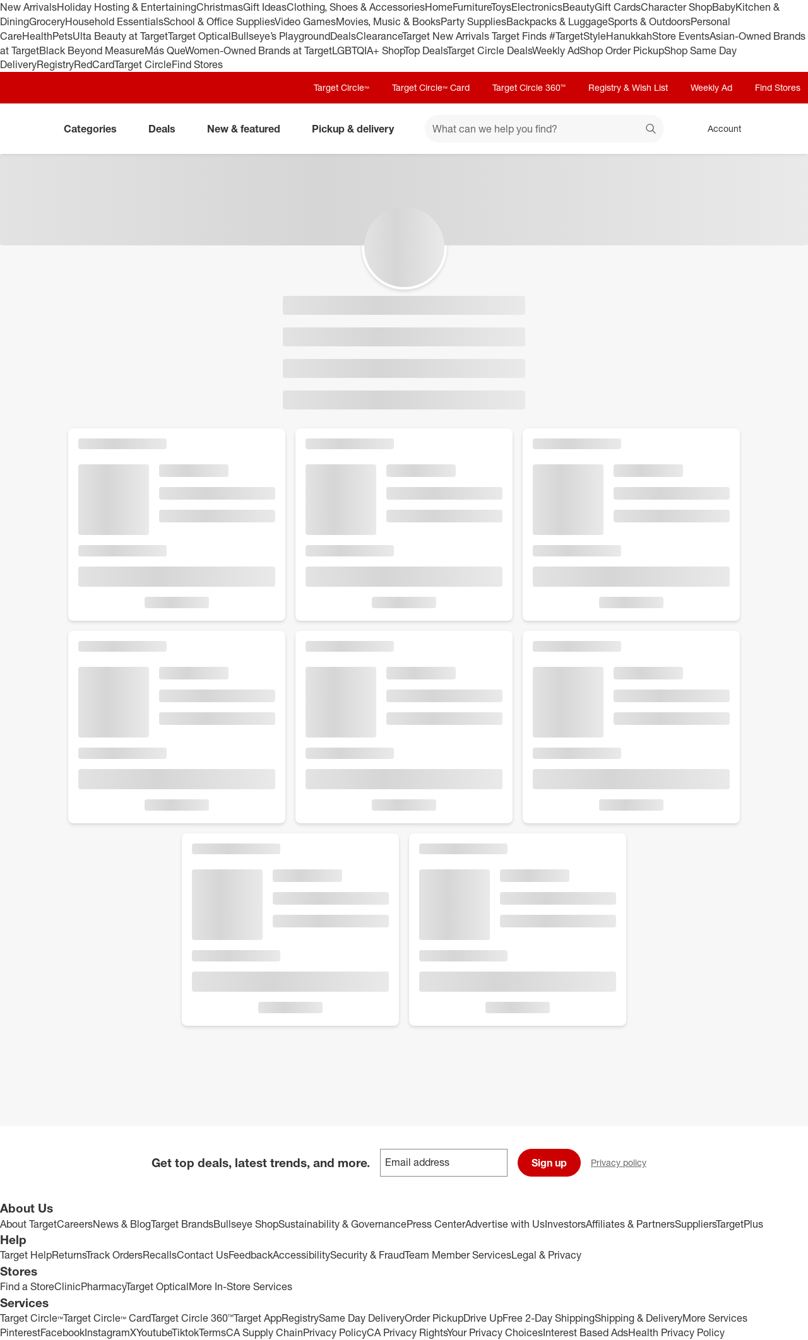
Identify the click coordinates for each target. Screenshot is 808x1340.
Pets (62, 36)
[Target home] (28, 129)
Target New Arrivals (447, 36)
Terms (212, 1332)
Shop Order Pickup (621, 50)
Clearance (379, 36)
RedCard (94, 64)
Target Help (26, 1255)
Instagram (107, 1332)
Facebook (62, 1332)
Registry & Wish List (628, 87)
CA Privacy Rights (407, 1332)
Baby (723, 7)
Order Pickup (434, 1318)
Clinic (67, 1286)
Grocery (47, 21)
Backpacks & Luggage (557, 21)
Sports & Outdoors (649, 21)
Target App (258, 1318)
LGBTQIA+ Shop (368, 50)
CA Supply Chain (264, 1332)
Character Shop (676, 7)
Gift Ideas (265, 7)
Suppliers (695, 1224)
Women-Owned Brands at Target (258, 50)
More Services (714, 1318)
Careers (75, 1224)
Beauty (578, 7)
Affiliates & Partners (630, 1224)
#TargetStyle (577, 36)
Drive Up (482, 1318)
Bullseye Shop (245, 1224)
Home (439, 7)
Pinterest (20, 1332)
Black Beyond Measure (92, 50)
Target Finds (520, 36)
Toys (501, 7)
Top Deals (425, 50)
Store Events (681, 36)
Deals (343, 36)
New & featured (248, 128)
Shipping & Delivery (638, 1318)
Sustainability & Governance (342, 1224)
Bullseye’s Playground (280, 36)
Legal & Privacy (546, 1255)
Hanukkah (629, 36)
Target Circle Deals (489, 50)
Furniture (472, 7)
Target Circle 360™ (529, 87)
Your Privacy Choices (495, 1332)
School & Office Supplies (219, 21)
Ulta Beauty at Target (120, 36)
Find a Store (27, 1286)
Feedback (251, 1255)
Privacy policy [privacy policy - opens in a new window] (623, 1163)
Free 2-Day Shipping (548, 1318)
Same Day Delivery (362, 1318)
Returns (69, 1255)
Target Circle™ (341, 87)
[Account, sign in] (718, 129)
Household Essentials (114, 21)
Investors (565, 1224)
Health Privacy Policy (676, 1332)
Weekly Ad (555, 50)
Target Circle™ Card (431, 87)
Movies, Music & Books (388, 21)
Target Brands (182, 1224)
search (651, 130)
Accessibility (301, 1255)
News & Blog (122, 1224)
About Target (28, 1224)
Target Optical (199, 36)
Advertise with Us (505, 1224)
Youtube (154, 1332)
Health (37, 36)
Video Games (305, 21)
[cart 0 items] (781, 129)
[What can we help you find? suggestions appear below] (544, 129)
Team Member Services (458, 1255)
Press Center (436, 1224)
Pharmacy (103, 1286)
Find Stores (197, 64)
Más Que (165, 50)
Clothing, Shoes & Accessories (356, 7)
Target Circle (143, 64)
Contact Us (203, 1255)
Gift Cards (618, 7)
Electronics (536, 7)
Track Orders (114, 1255)
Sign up (549, 1162)
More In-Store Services (240, 1286)
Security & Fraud (367, 1255)
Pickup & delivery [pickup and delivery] (358, 128)
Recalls (160, 1255)
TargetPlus (739, 1224)
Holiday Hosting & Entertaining (126, 7)
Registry (55, 64)
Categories (95, 128)
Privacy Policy (335, 1332)
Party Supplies (473, 21)
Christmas (219, 7)
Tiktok (185, 1332)
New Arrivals (28, 7)
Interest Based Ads (585, 1332)
